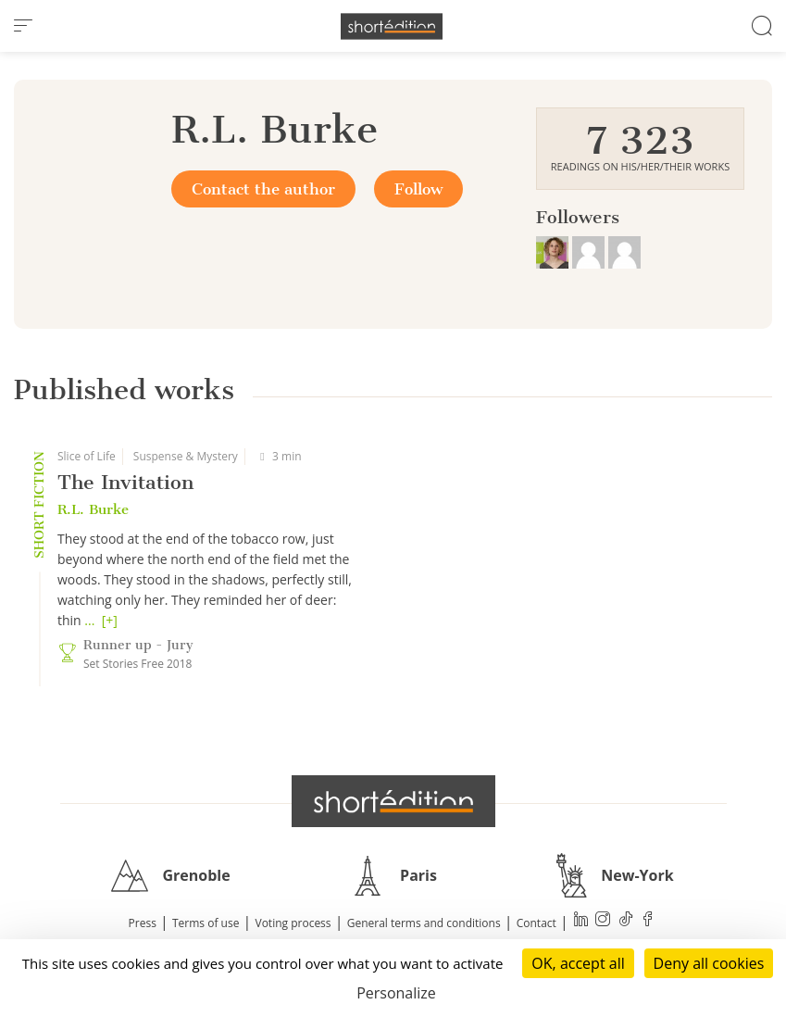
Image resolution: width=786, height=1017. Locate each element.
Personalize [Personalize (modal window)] (396, 993)
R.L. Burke (93, 509)
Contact (536, 923)
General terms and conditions (424, 923)
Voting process (293, 923)
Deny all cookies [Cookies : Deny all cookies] (709, 963)
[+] (110, 620)
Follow (418, 189)
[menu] (23, 26)
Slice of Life (86, 456)
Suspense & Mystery (185, 456)
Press (142, 923)
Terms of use (205, 923)
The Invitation (125, 482)
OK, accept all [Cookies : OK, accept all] (577, 963)
